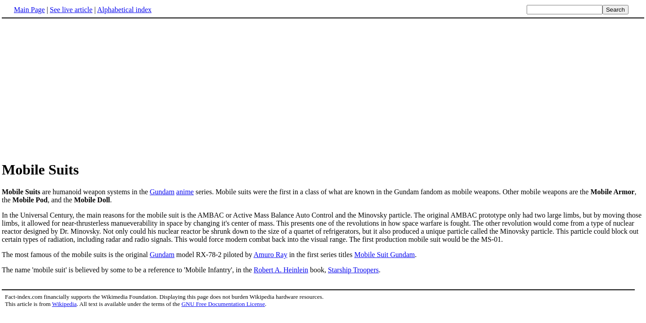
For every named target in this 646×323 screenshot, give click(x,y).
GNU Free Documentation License (223, 304)
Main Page (29, 9)
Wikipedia (64, 304)
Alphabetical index (124, 9)
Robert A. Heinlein (281, 270)
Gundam (162, 192)
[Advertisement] (323, 89)
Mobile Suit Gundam (384, 254)
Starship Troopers (353, 270)
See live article (71, 9)
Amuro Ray (270, 254)
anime (185, 192)
